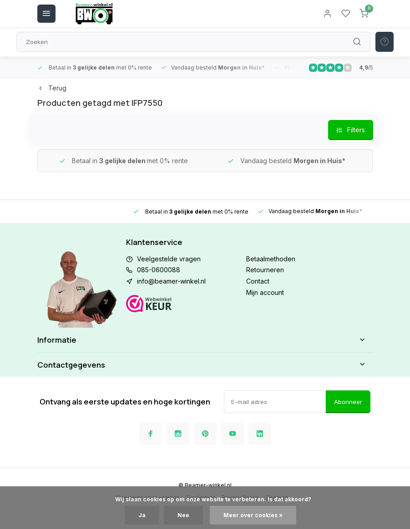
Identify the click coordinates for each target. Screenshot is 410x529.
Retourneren (265, 270)
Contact (257, 281)
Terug (51, 88)
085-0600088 (158, 270)
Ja (142, 515)
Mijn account (265, 292)
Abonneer (348, 401)
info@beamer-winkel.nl (171, 281)
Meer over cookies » (253, 515)
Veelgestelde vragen (169, 259)
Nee (183, 515)
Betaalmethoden (270, 259)
